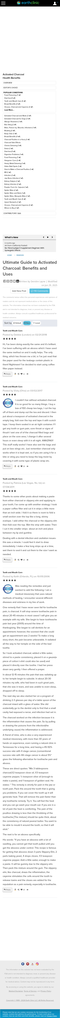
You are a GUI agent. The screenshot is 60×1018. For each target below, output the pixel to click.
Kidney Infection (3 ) (12, 184)
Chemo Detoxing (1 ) (12, 145)
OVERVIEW (7, 83)
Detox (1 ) (8, 148)
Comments (39, 291)
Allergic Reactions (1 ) (13, 122)
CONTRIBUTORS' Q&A (12, 213)
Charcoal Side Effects (12, 142)
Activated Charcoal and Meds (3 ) (17, 116)
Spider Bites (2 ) (11, 190)
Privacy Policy (46, 991)
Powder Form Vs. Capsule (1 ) (16, 187)
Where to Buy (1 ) (11, 208)
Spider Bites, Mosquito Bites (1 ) (17, 196)
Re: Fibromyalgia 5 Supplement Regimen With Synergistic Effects (24, 249)
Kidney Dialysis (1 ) (12, 181)
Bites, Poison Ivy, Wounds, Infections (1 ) (20, 128)
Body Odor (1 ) (10, 134)
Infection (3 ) (9, 175)
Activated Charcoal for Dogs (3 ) (17, 119)
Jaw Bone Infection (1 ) (13, 178)
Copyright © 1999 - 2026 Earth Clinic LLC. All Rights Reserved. (30, 1000)
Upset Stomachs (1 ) (12, 202)
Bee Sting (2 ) (10, 125)
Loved (36, 323)
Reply (7, 374)
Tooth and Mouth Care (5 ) (15, 101)
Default (17, 323)
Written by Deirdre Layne (32, 281)
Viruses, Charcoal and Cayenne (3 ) (18, 107)
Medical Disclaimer (16, 991)
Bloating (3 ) (9, 131)
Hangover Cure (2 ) (12, 160)
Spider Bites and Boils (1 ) (14, 193)
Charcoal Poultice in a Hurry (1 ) (17, 139)
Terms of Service (30, 991)
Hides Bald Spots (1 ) (13, 166)
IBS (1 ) (7, 172)
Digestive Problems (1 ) (13, 154)
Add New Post (19, 291)
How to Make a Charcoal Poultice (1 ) (19, 169)
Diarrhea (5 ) (9, 98)
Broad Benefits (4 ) (12, 104)
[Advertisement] (23, 936)
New (27, 323)
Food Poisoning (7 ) (12, 95)
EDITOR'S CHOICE (10, 88)
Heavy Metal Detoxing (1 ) (14, 163)
